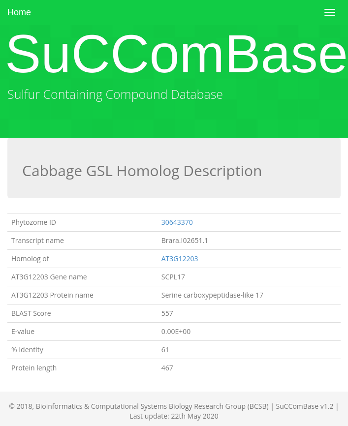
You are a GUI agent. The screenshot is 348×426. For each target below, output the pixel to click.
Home (19, 12)
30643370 (177, 222)
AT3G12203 (179, 258)
